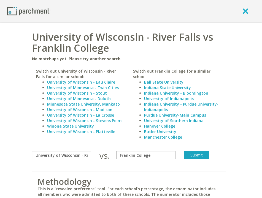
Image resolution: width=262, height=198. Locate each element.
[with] (145, 155)
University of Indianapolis (169, 98)
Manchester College (163, 137)
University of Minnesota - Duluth (79, 98)
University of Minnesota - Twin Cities (83, 87)
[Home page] (28, 10)
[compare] (61, 155)
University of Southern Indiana (174, 120)
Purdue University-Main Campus (175, 115)
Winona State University (70, 126)
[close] (245, 11)
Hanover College (159, 126)
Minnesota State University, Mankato (83, 104)
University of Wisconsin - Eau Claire (81, 82)
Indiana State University (167, 87)
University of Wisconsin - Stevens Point (84, 120)
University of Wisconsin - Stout (77, 93)
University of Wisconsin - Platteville (81, 131)
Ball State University (163, 82)
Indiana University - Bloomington (176, 93)
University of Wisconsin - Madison (79, 109)
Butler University (160, 131)
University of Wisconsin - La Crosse (80, 115)
